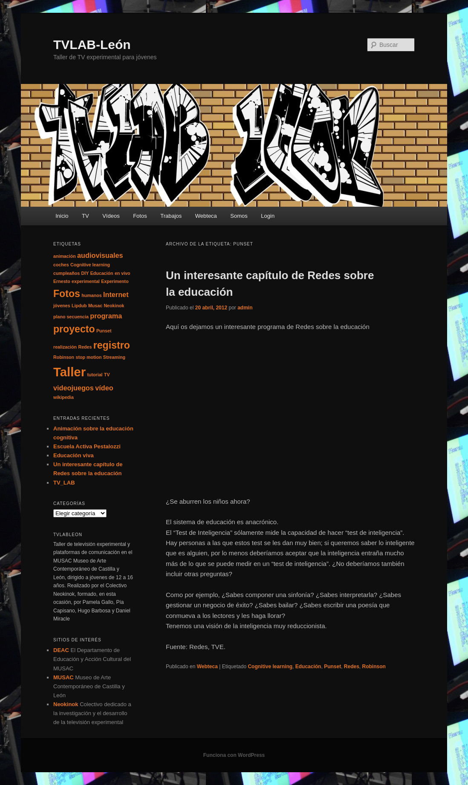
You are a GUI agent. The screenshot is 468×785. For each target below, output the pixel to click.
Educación (308, 667)
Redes (351, 667)
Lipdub (79, 305)
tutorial (94, 374)
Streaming (114, 357)
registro (111, 345)
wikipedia (63, 397)
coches (61, 264)
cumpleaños (66, 273)
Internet (116, 294)
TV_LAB (64, 482)
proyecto (74, 329)
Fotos (140, 216)
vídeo (104, 388)
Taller (69, 372)
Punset (332, 667)
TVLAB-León (92, 45)
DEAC (61, 650)
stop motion (88, 357)
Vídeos (110, 216)
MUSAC (63, 677)
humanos (91, 295)
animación (64, 256)
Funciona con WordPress (234, 755)
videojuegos (73, 388)
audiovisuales (100, 255)
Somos (238, 216)
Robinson (374, 667)
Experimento (115, 281)
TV (85, 216)
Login (267, 216)
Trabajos (171, 216)
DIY (85, 273)
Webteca (206, 216)
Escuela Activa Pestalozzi (87, 446)
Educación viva (73, 455)
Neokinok (114, 305)
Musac (95, 305)
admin (244, 308)
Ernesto (61, 281)
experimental (86, 281)
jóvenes (61, 305)
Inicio (61, 216)
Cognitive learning (270, 667)
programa (106, 316)
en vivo (122, 273)
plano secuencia (71, 316)
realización (65, 346)
